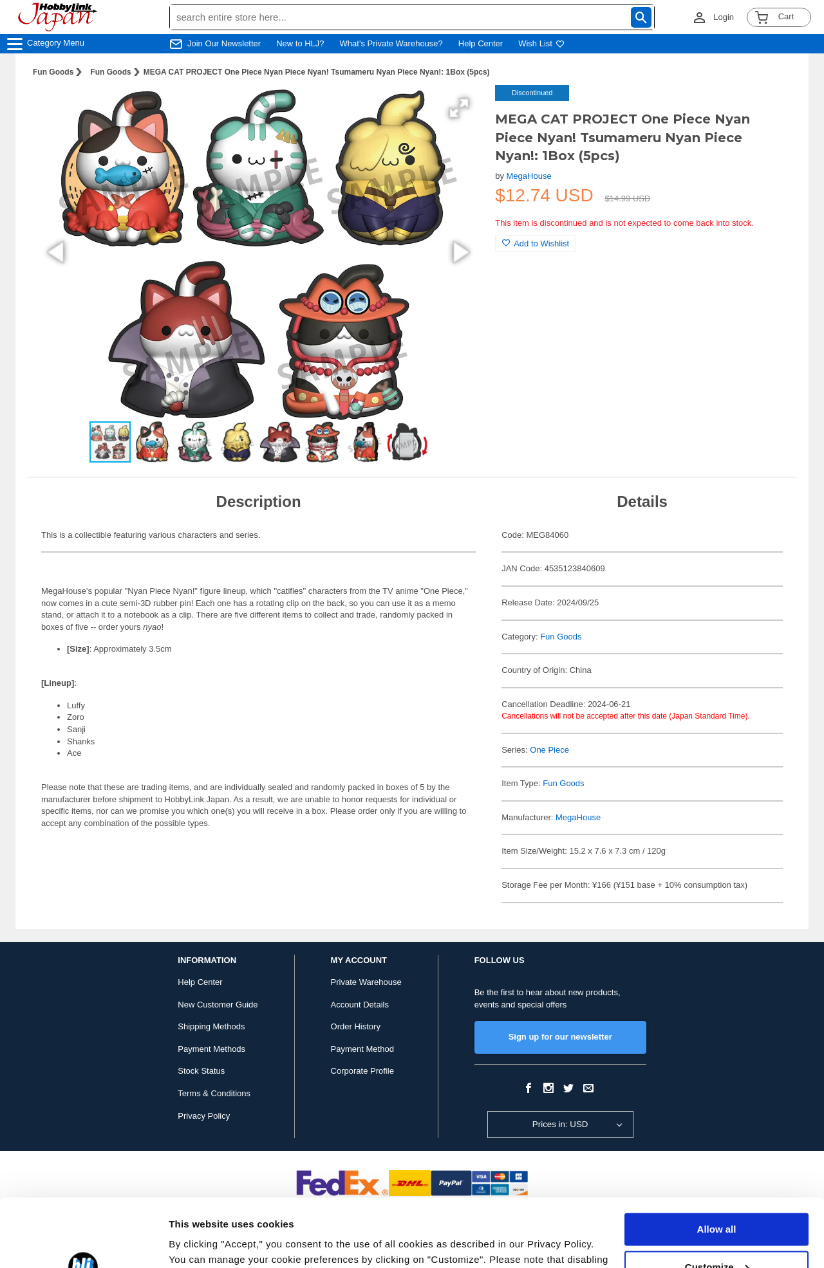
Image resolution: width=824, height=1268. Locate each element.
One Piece (549, 750)
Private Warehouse (366, 982)
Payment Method (362, 1049)
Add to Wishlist (535, 243)
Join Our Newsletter (224, 43)
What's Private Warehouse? (391, 43)
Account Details (360, 1004)
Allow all (716, 1161)
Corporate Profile (362, 1071)
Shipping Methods (211, 1026)
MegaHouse (529, 176)
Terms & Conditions (214, 1093)
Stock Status (201, 1071)
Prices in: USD (560, 1124)
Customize (717, 1198)
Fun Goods (53, 72)
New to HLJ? (300, 43)
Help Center (480, 43)
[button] (459, 108)
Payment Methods (211, 1049)
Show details (199, 1242)
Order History (355, 1026)
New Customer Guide (218, 1004)
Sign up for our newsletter (560, 1037)
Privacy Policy (204, 1116)
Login (723, 17)
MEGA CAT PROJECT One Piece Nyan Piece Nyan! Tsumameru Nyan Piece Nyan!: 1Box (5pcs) (317, 72)
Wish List (541, 43)
